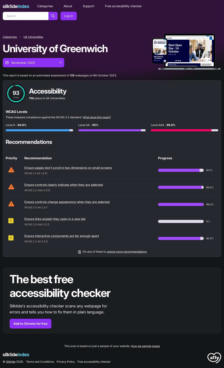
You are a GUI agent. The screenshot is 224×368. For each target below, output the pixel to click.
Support (88, 6)
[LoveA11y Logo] (214, 358)
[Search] (25, 16)
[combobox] (33, 62)
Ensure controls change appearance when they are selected (67, 202)
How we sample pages (145, 346)
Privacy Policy (66, 361)
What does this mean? (97, 117)
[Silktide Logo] (16, 354)
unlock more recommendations (127, 251)
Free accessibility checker (123, 6)
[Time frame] (33, 62)
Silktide (10, 361)
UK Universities (33, 37)
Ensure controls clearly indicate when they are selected (63, 185)
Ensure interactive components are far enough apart (61, 236)
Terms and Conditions (40, 361)
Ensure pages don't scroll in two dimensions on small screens (68, 168)
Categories (45, 6)
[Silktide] (16, 6)
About (68, 6)
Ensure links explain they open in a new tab (55, 219)
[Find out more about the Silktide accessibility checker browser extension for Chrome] (112, 300)
